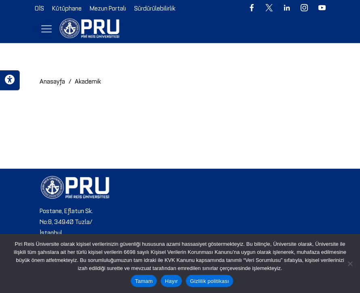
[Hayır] (350, 264)
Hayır (171, 281)
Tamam (144, 281)
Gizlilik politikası (209, 281)
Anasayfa (52, 80)
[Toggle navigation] (47, 29)
